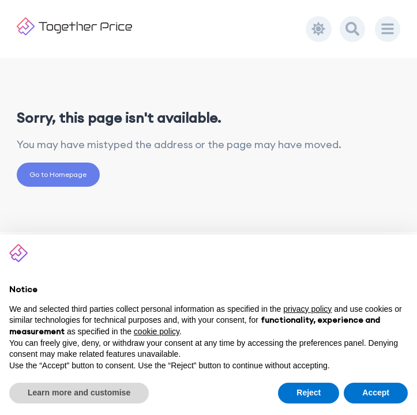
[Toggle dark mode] (318, 29)
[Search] (352, 29)
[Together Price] (161, 26)
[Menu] (387, 29)
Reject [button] (308, 392)
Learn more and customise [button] (79, 392)
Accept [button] (375, 392)
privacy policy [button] (307, 309)
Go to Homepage (58, 174)
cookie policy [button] (156, 331)
